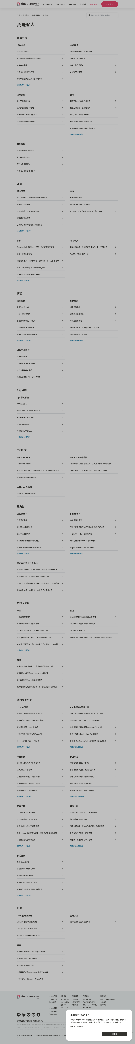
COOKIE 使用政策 (77, 1026)
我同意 (114, 1034)
